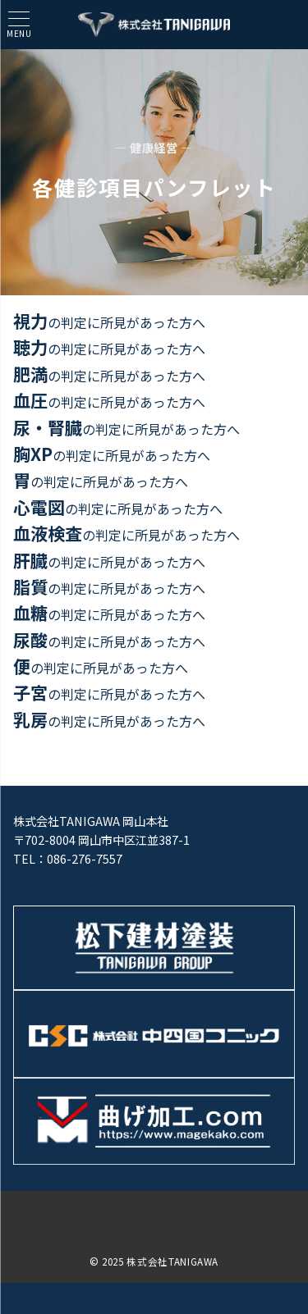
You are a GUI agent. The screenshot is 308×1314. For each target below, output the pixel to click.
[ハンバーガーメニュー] (19, 24)
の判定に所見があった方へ (109, 322)
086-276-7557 (84, 859)
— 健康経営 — (154, 148)
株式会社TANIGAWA (172, 1261)
